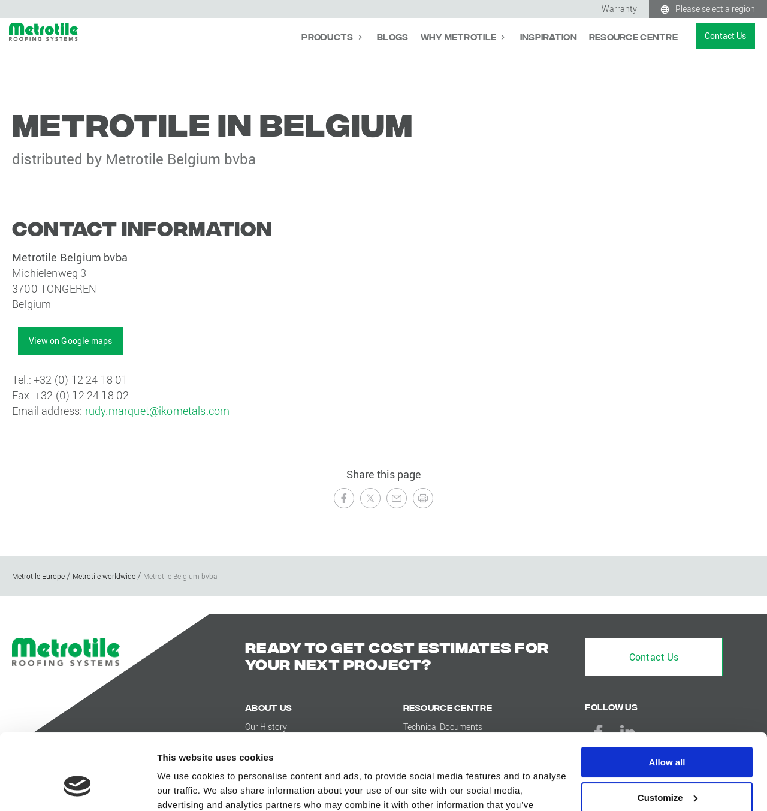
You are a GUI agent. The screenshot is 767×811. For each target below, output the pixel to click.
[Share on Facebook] (344, 498)
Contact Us (725, 35)
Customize (667, 733)
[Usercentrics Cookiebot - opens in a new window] (77, 788)
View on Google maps (70, 340)
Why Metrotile (460, 36)
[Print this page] (423, 498)
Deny (667, 767)
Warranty (619, 8)
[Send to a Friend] (396, 498)
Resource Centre (633, 36)
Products (328, 36)
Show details (185, 787)
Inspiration (548, 36)
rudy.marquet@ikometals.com (157, 410)
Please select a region (715, 8)
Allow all (667, 697)
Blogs (392, 36)
